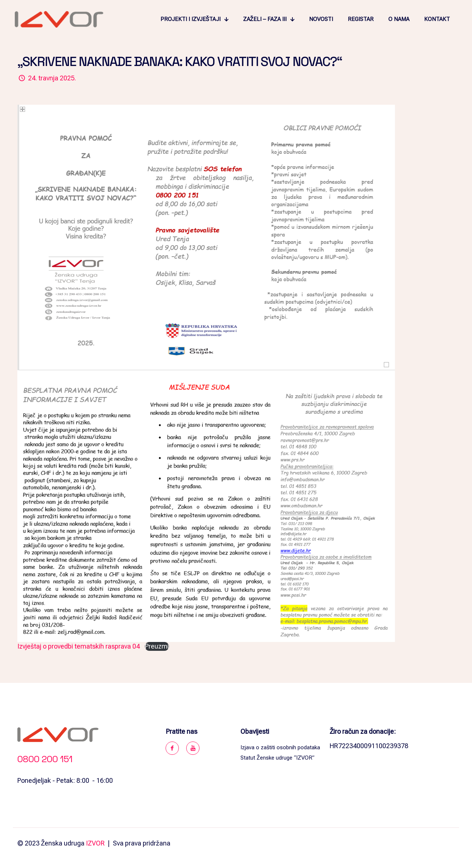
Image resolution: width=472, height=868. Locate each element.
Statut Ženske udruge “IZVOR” (277, 757)
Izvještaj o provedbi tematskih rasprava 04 (78, 646)
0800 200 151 (45, 759)
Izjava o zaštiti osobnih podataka (280, 747)
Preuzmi (157, 646)
